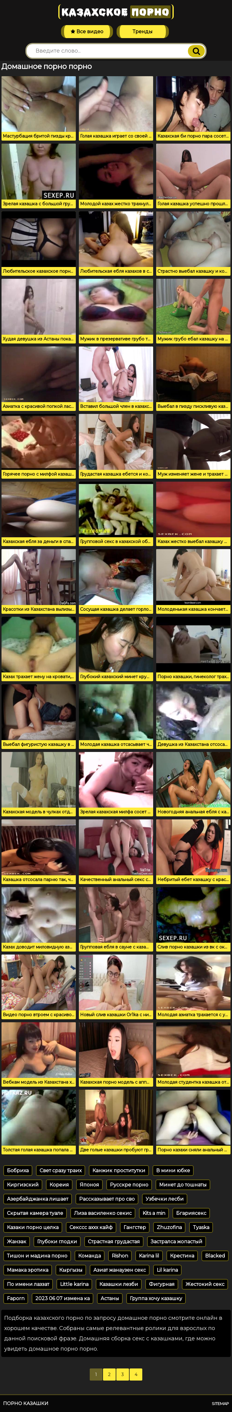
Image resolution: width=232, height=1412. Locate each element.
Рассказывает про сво (107, 1199)
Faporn (15, 1298)
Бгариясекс (191, 1213)
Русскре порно (129, 1185)
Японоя (89, 1185)
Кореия (59, 1185)
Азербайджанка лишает (37, 1199)
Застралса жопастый (176, 1241)
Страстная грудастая (114, 1241)
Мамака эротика (27, 1270)
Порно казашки (25, 1403)
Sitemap (220, 1403)
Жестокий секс (204, 1284)
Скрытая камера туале (35, 1213)
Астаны (110, 1298)
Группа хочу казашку (156, 1298)
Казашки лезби (118, 1284)
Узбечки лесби (165, 1199)
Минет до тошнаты (183, 1185)
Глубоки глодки (57, 1241)
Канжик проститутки (118, 1170)
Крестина (182, 1256)
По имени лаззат (28, 1284)
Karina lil (149, 1256)
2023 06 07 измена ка (62, 1298)
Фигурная (162, 1284)
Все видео (87, 31)
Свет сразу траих (61, 1170)
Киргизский (23, 1185)
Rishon (120, 1256)
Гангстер (135, 1227)
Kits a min (154, 1213)
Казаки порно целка (33, 1227)
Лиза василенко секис (103, 1213)
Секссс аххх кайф (91, 1227)
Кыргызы (70, 1270)
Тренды (143, 31)
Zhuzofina (169, 1227)
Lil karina (167, 1270)
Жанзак (16, 1241)
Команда (89, 1256)
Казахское (116, 11)
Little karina (74, 1284)
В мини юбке (173, 1170)
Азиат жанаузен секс (119, 1270)
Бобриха (18, 1170)
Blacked (215, 1256)
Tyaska (201, 1227)
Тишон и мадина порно (37, 1256)
